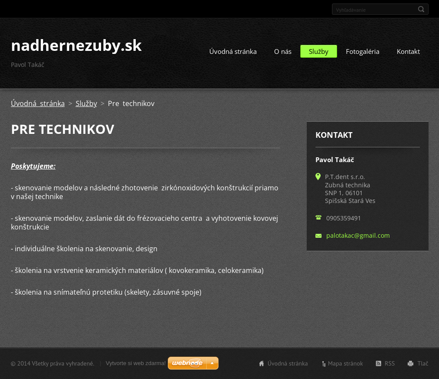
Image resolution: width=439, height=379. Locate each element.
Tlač (422, 363)
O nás (283, 51)
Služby (318, 51)
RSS (390, 363)
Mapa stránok (345, 363)
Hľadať (421, 9)
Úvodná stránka (233, 51)
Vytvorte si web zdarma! (136, 363)
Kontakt (408, 51)
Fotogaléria (362, 51)
